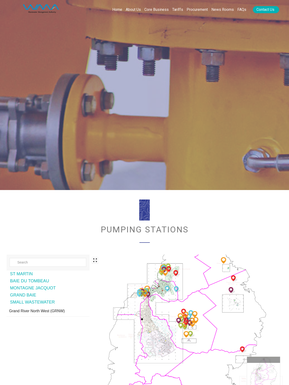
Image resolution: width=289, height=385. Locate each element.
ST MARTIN (21, 274)
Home (117, 9)
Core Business (156, 9)
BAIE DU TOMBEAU (29, 281)
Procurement (197, 9)
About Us (133, 9)
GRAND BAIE (23, 295)
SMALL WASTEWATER (32, 302)
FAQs (241, 9)
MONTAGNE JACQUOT (33, 288)
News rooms (222, 9)
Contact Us (265, 9)
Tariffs (177, 9)
